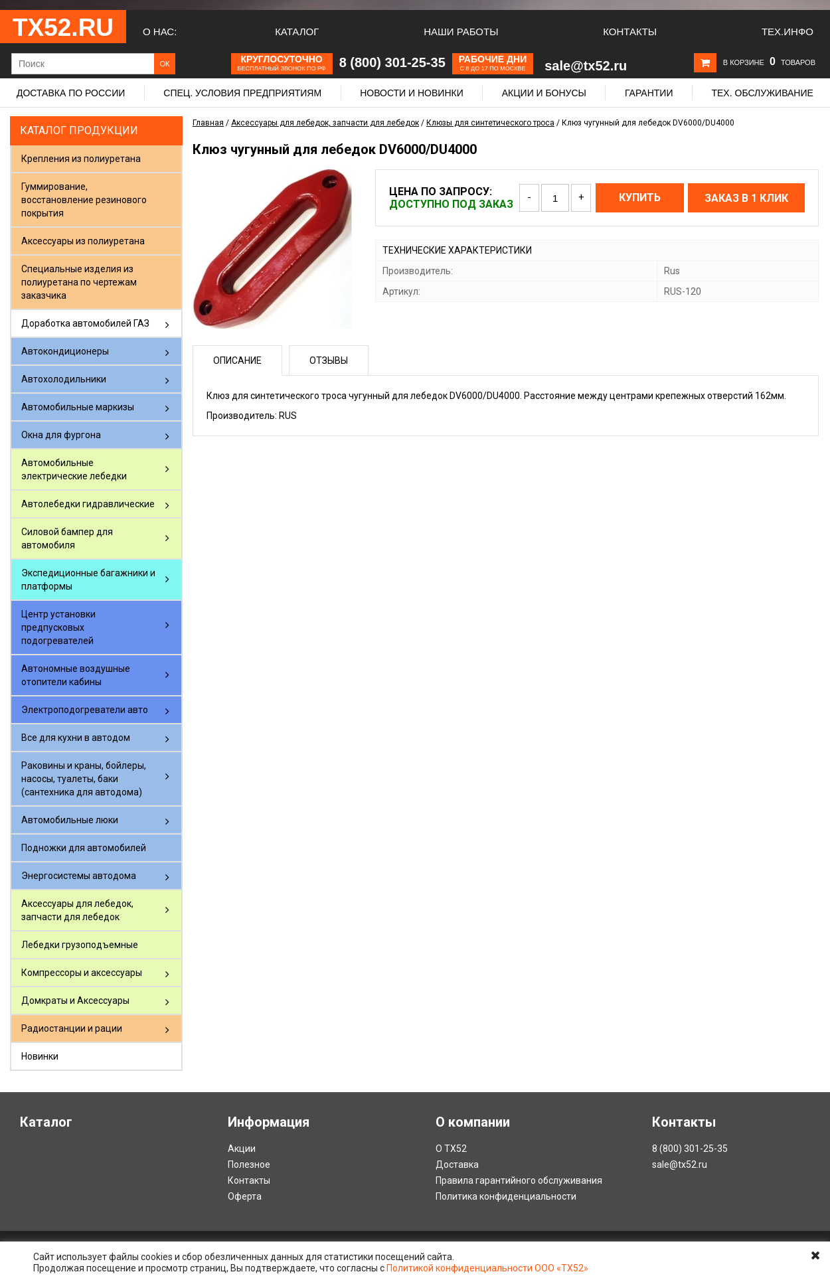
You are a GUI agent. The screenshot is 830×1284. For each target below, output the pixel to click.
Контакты (630, 31)
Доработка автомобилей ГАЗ (85, 323)
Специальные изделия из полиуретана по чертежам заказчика (79, 282)
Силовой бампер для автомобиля (67, 538)
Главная (208, 122)
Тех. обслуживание (762, 93)
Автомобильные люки (69, 820)
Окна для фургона (61, 435)
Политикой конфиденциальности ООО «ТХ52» (487, 1268)
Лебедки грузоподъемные (79, 944)
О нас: (160, 31)
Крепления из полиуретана (81, 158)
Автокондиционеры (65, 351)
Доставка (457, 1164)
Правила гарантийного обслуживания (519, 1180)
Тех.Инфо (787, 31)
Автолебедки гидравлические (88, 504)
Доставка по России (71, 93)
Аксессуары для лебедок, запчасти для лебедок (77, 910)
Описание (237, 360)
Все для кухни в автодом (75, 737)
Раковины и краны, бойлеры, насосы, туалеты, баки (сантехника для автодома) (83, 778)
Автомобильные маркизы (77, 407)
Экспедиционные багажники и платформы (88, 580)
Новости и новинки (411, 93)
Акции (242, 1148)
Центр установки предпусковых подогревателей (58, 627)
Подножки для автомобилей (83, 848)
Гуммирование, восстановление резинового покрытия (84, 199)
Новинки (39, 1056)
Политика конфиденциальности (506, 1196)
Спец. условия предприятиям (242, 93)
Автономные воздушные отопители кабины (75, 675)
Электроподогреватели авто (84, 709)
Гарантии (649, 93)
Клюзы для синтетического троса (490, 122)
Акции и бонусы (544, 93)
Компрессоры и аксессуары (81, 972)
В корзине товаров (769, 62)
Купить (640, 197)
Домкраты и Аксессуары (75, 1000)
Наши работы (461, 31)
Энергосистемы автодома (78, 875)
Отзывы (328, 360)
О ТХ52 (451, 1148)
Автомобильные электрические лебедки (74, 469)
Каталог (297, 31)
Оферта (245, 1196)
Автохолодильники (63, 379)
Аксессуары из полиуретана (83, 241)
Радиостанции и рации (71, 1028)
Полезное (249, 1164)
